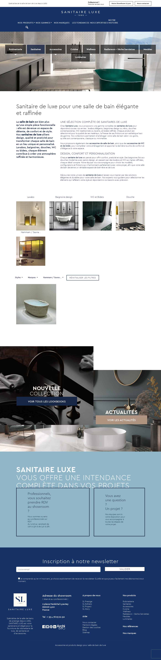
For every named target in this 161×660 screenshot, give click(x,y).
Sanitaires (36, 49)
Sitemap (86, 632)
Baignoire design (63, 197)
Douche (130, 197)
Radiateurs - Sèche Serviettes (119, 49)
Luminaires (80, 57)
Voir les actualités (114, 420)
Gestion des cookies (92, 627)
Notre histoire (113, 21)
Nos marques (61, 22)
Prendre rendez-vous (96, 2)
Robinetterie (15, 49)
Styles (18, 277)
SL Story (86, 609)
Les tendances (80, 22)
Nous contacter (143, 3)
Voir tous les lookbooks (40, 401)
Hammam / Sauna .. (31, 232)
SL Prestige (87, 601)
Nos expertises (99, 22)
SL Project (87, 606)
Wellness (91, 49)
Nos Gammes (43, 22)
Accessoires (56, 49)
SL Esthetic (87, 604)
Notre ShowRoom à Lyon (121, 3)
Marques (32, 277)
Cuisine (74, 49)
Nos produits (25, 22)
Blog (85, 630)
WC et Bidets (97, 197)
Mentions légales (90, 625)
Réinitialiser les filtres (82, 277)
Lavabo (30, 197)
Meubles (148, 49)
